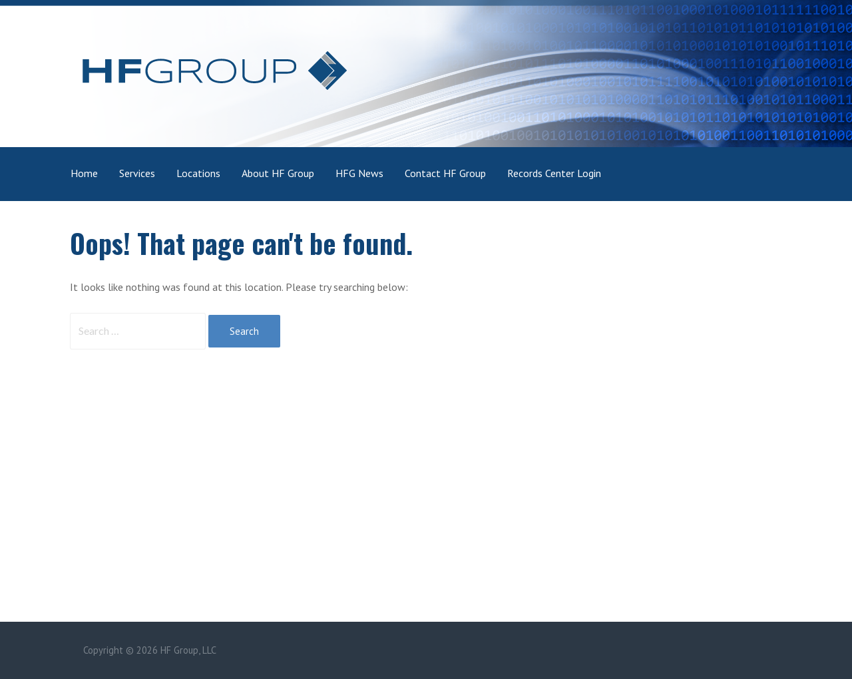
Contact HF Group (445, 173)
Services (137, 173)
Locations (198, 173)
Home (84, 173)
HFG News (359, 173)
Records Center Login (554, 173)
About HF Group (278, 173)
